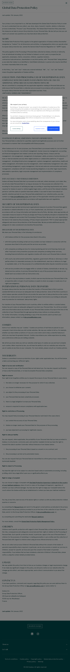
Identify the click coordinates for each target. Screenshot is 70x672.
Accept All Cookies (53, 128)
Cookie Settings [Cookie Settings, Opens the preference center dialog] (16, 128)
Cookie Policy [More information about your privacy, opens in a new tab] (25, 123)
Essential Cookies (40, 128)
